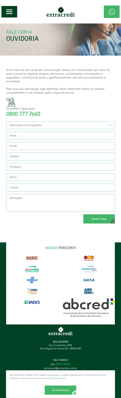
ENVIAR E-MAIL (99, 219)
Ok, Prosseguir (60, 390)
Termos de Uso (58, 378)
